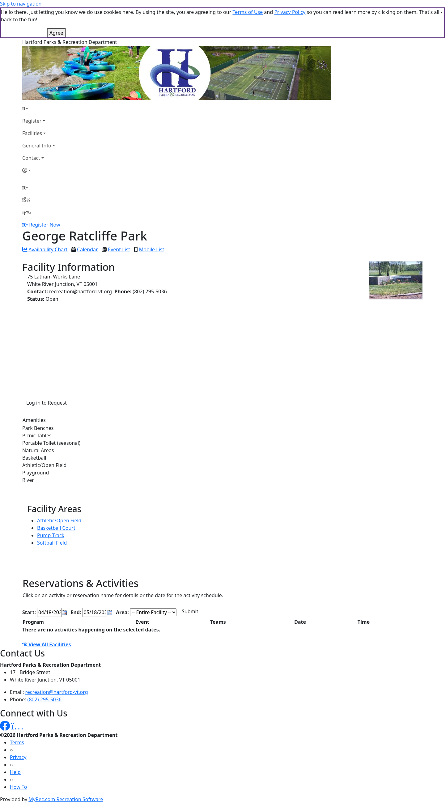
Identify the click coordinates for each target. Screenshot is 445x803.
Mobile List (151, 249)
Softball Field (52, 542)
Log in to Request (46, 402)
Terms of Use (247, 12)
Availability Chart (44, 249)
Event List (119, 249)
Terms (17, 742)
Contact (31, 158)
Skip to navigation (20, 3)
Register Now (44, 224)
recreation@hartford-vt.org (56, 692)
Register (31, 120)
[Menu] (26, 212)
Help (15, 772)
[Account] (38, 170)
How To (18, 787)
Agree (56, 32)
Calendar (87, 249)
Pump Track (50, 535)
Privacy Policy (289, 12)
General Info (36, 145)
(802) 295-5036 (44, 699)
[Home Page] (38, 108)
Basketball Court (56, 528)
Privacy (18, 757)
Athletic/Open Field (59, 520)
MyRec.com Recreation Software (65, 799)
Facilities (32, 133)
